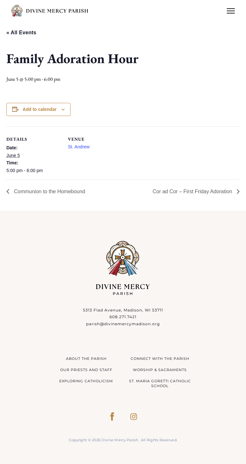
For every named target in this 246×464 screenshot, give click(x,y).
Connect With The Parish (160, 358)
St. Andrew (79, 146)
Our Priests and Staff (86, 370)
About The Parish (86, 358)
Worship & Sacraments (160, 370)
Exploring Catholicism (86, 381)
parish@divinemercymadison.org (123, 323)
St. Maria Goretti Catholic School (160, 383)
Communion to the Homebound (48, 191)
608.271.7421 (123, 316)
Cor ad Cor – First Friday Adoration (193, 191)
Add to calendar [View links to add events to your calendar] (40, 109)
